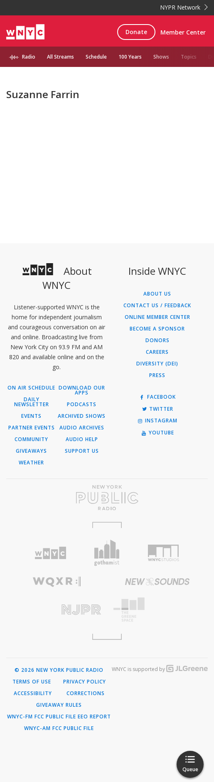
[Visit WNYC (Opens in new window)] (50, 553)
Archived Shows (82, 416)
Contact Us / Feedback (157, 305)
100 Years (130, 56)
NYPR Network (184, 7)
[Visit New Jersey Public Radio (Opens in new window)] (56, 609)
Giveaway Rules (59, 705)
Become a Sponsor (157, 328)
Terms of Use (31, 681)
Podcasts (81, 404)
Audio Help (82, 439)
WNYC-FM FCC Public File (41, 716)
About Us (157, 293)
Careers (157, 352)
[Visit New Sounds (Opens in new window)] (157, 581)
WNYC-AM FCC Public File (59, 728)
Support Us (82, 451)
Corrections (85, 693)
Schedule (96, 56)
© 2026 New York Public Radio (59, 670)
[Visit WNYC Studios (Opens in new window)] (163, 553)
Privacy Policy (84, 681)
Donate (136, 32)
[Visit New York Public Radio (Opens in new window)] (107, 497)
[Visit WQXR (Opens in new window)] (56, 582)
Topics (189, 56)
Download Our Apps (82, 390)
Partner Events (31, 427)
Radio (28, 56)
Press (157, 375)
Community (31, 439)
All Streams (60, 56)
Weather (31, 462)
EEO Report (94, 716)
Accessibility (33, 693)
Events (31, 416)
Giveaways (31, 451)
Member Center (183, 32)
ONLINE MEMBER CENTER (157, 317)
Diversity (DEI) (157, 363)
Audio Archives (81, 427)
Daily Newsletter (31, 402)
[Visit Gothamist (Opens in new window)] (107, 553)
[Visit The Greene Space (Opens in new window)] (157, 609)
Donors (157, 340)
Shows (161, 56)
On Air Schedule (31, 387)
